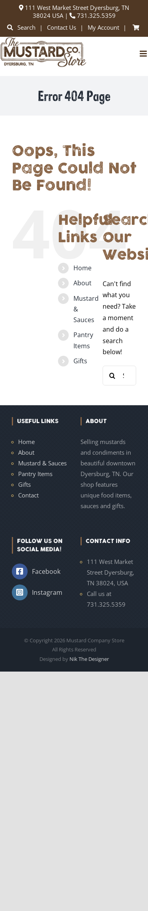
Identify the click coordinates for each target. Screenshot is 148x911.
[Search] (112, 375)
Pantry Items (35, 474)
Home (82, 268)
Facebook (46, 571)
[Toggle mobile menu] (144, 53)
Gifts (80, 361)
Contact (28, 495)
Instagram (47, 592)
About (82, 283)
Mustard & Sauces (42, 463)
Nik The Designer (89, 658)
